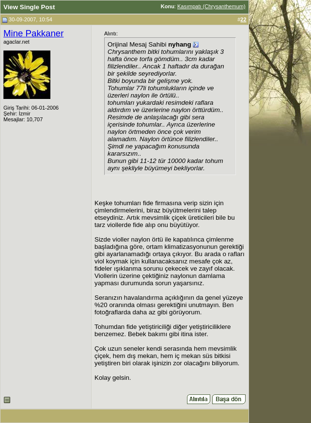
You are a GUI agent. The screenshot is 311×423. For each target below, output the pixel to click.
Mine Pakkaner (33, 33)
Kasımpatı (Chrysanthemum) (211, 6)
